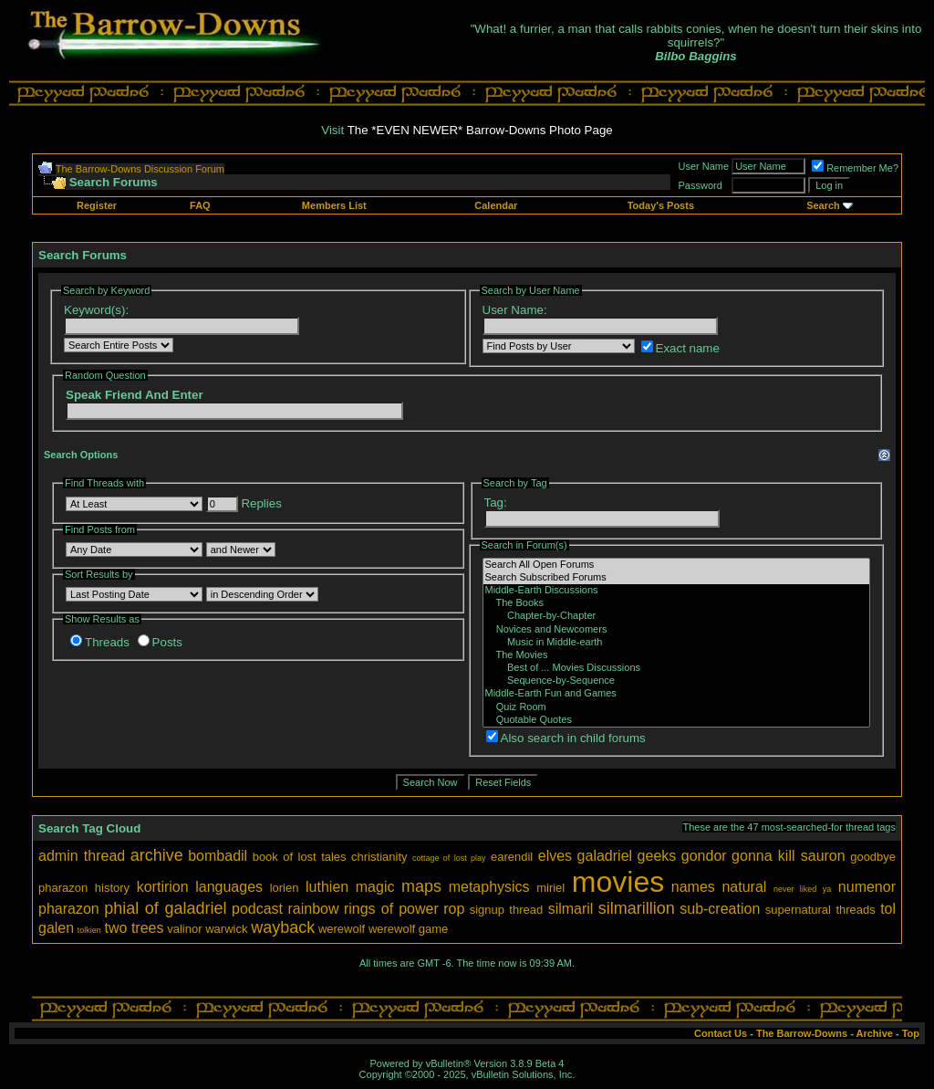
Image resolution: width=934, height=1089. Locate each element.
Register (97, 205)
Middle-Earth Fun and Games (676, 693)
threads (855, 909)
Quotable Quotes (676, 720)
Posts (160, 642)
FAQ (200, 205)
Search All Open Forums (676, 565)
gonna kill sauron (789, 856)
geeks (657, 856)
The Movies (676, 655)
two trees (134, 928)
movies (618, 881)
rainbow (312, 908)
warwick (226, 929)
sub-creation (720, 908)
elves (555, 856)
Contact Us (720, 1033)
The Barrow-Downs (801, 1033)
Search (823, 205)
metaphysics (489, 887)
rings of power (391, 908)
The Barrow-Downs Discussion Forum (140, 168)
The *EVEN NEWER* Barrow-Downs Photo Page (480, 130)
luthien (327, 887)
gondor (704, 856)
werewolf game (408, 929)
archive (156, 855)
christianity (379, 857)
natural (743, 887)
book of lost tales (300, 857)
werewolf (341, 929)
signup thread (506, 909)
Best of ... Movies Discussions (676, 668)
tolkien (89, 930)
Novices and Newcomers (676, 629)
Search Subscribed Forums (676, 577)
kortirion (163, 887)
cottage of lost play (448, 858)
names (693, 887)
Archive (874, 1033)
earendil (512, 857)
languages (229, 887)
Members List (334, 205)
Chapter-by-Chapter (676, 616)
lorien (284, 888)
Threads (100, 642)
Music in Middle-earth (676, 642)
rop (453, 908)
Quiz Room (676, 707)
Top (910, 1033)
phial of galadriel (165, 908)
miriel (550, 888)
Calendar (495, 205)
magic (375, 887)
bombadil (217, 856)
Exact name (680, 348)
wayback (283, 927)
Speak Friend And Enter (134, 395)
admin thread (81, 856)
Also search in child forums (566, 738)
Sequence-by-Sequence (676, 681)
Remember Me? (855, 167)
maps (421, 886)
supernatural (798, 909)
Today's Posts (661, 205)
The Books (676, 603)
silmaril (571, 908)
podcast (257, 908)
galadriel (604, 856)
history (112, 888)
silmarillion (636, 908)
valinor (184, 929)
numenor (867, 887)
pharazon (68, 908)
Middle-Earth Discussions (676, 590)
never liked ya (802, 889)
